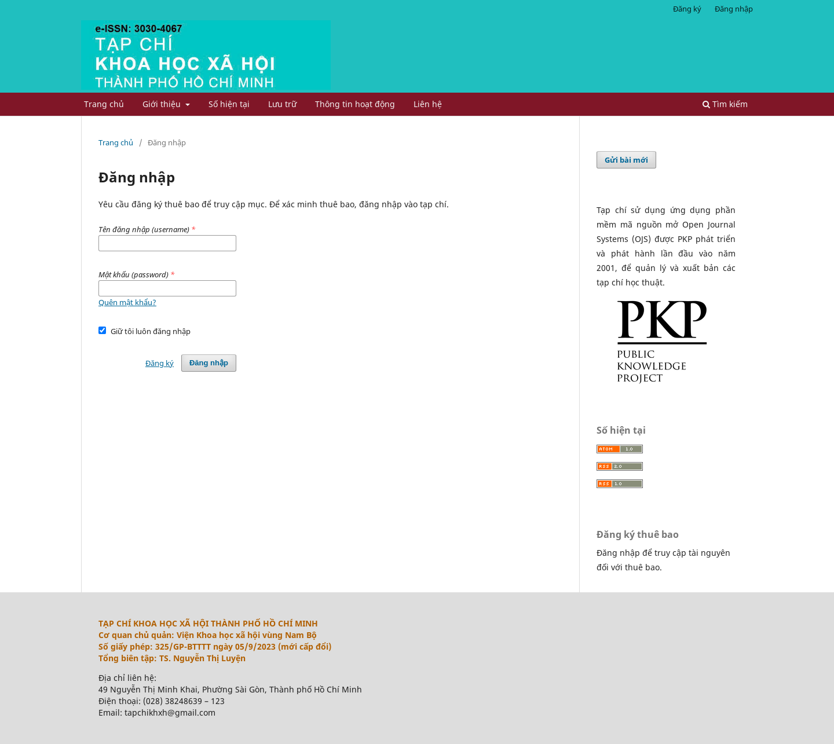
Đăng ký (687, 8)
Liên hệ (428, 103)
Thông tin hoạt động (355, 103)
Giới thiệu (162, 103)
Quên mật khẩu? (127, 302)
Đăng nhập (734, 8)
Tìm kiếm (725, 103)
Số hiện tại (229, 103)
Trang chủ (104, 103)
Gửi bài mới (626, 160)
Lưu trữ (282, 103)
